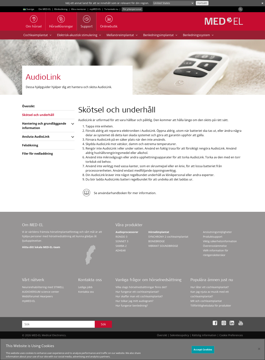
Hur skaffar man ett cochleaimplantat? (139, 296)
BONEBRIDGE (156, 241)
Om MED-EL (44, 9)
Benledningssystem (198, 35)
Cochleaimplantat (37, 35)
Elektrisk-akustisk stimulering (79, 35)
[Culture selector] (173, 3)
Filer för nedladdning (37, 154)
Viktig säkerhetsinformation (220, 241)
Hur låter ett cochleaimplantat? (209, 287)
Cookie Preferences (231, 335)
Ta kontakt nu (111, 9)
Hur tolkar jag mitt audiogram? (134, 301)
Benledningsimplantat (160, 35)
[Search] (240, 9)
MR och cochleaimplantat (206, 301)
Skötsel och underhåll (38, 115)
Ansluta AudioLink (36, 137)
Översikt (28, 106)
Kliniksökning (61, 9)
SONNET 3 (122, 241)
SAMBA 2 (121, 246)
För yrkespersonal (132, 9)
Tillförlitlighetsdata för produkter (210, 305)
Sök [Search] (103, 324)
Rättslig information (204, 335)
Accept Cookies (203, 352)
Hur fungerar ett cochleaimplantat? (137, 291)
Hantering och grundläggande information (44, 125)
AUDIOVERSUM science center (40, 291)
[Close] (259, 352)
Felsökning (30, 145)
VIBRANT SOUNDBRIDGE (163, 246)
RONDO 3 (121, 236)
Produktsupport (212, 236)
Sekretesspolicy (179, 335)
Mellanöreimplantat (122, 35)
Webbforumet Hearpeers (37, 296)
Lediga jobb (85, 287)
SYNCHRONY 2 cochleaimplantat (168, 236)
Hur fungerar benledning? (132, 305)
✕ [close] (262, 3)
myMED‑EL (95, 9)
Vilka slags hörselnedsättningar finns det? (141, 287)
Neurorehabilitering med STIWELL (43, 287)
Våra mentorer (78, 9)
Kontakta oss (86, 291)
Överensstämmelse (215, 246)
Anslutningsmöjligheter (217, 232)
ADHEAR (121, 250)
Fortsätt (202, 3)
